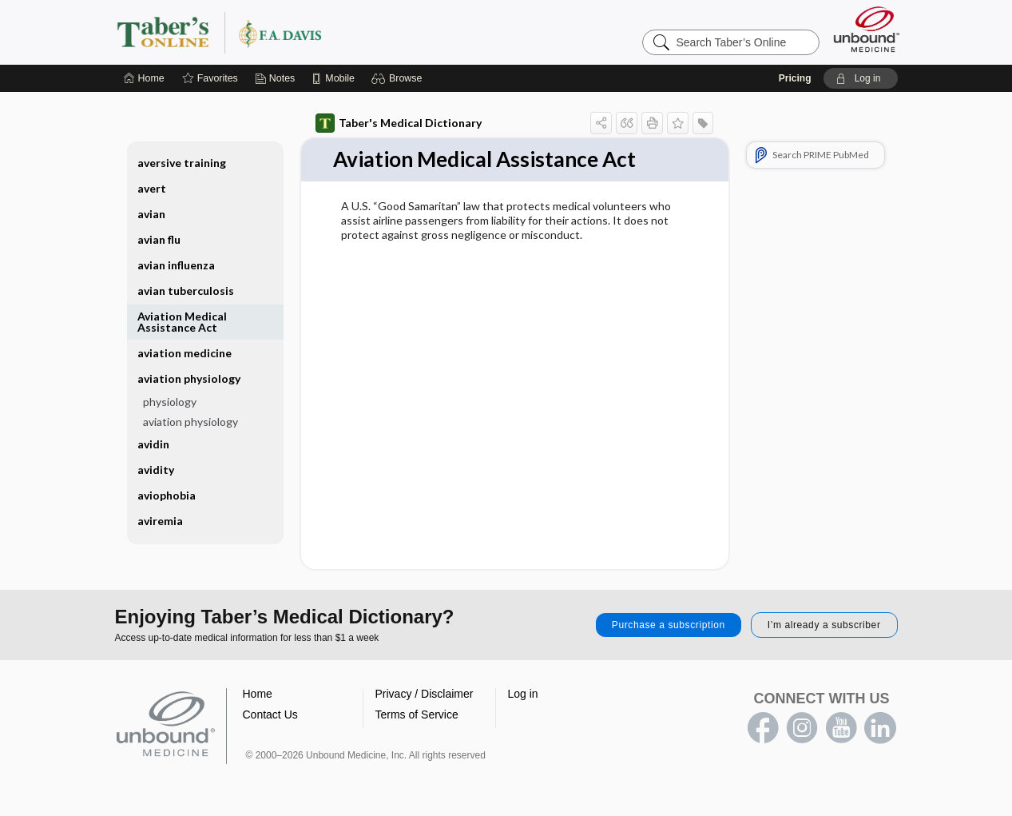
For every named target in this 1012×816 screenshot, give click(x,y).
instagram (802, 728)
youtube (841, 728)
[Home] (144, 78)
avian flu (159, 239)
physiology (169, 401)
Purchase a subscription (668, 625)
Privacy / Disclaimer (424, 693)
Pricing (795, 78)
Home (257, 693)
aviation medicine (184, 353)
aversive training (181, 162)
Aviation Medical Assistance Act (182, 321)
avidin (153, 444)
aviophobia (166, 495)
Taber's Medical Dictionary (399, 123)
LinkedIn (880, 728)
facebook (763, 728)
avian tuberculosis (185, 290)
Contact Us (270, 714)
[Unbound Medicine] (866, 29)
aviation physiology (188, 378)
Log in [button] (523, 693)
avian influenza (176, 265)
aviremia (160, 520)
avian (151, 214)
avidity (155, 469)
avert (151, 188)
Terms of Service (416, 714)
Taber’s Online (314, 32)
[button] (399, 78)
